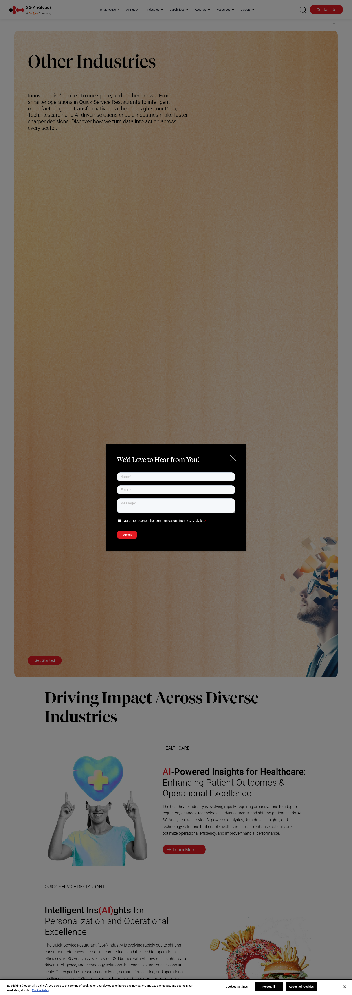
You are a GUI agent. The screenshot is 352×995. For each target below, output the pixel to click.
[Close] (345, 987)
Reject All (268, 986)
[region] (176, 987)
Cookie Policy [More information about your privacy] (40, 990)
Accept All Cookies (301, 986)
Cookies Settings (237, 986)
